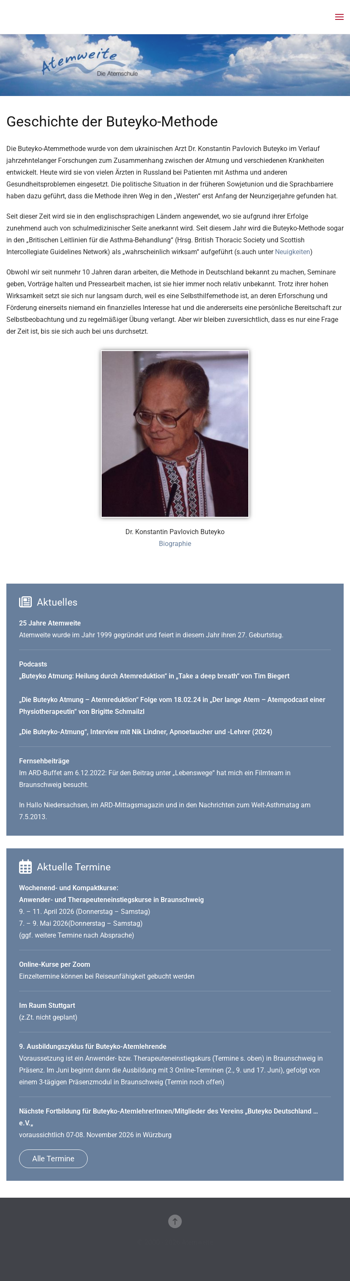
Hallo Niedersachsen (57, 805)
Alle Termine (53, 1159)
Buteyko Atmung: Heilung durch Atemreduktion (93, 676)
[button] (339, 17)
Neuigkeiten (292, 252)
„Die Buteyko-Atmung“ (53, 732)
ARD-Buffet (45, 773)
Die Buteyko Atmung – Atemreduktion (79, 700)
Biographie (175, 544)
